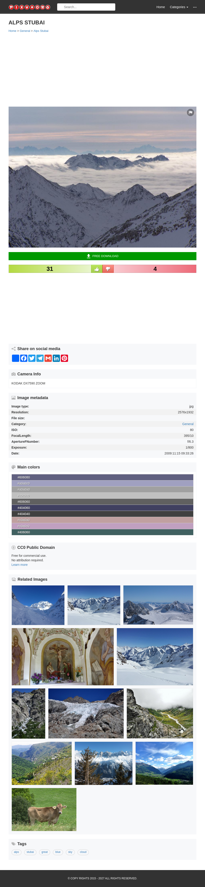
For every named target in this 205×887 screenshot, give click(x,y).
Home (160, 7)
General (188, 424)
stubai (30, 852)
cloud (83, 852)
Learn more (20, 564)
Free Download (102, 256)
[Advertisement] (103, 69)
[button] (195, 7)
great (45, 852)
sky (70, 852)
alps (16, 852)
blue (58, 852)
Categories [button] (179, 7)
